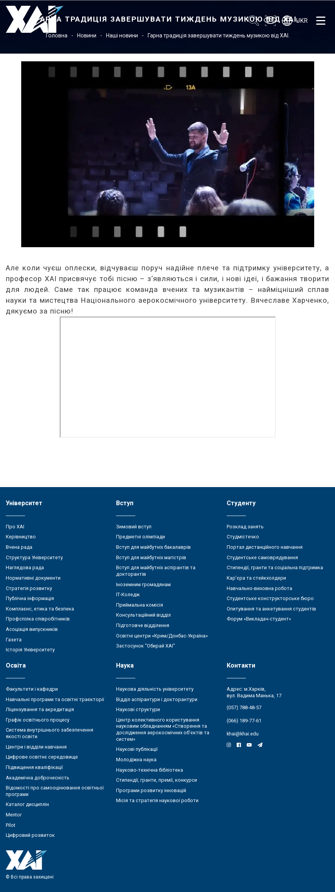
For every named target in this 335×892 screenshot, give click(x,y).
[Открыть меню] (320, 20)
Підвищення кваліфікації (34, 767)
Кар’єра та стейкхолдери (256, 578)
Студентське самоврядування (262, 557)
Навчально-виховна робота (259, 588)
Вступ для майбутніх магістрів (151, 557)
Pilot (10, 825)
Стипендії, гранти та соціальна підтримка (275, 567)
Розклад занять (245, 526)
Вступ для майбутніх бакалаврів (153, 547)
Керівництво (21, 537)
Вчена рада (19, 547)
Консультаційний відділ (143, 615)
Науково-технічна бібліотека (149, 770)
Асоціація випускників (32, 629)
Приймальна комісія (139, 605)
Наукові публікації (137, 749)
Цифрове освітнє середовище (42, 757)
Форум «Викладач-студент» (259, 619)
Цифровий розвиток (30, 835)
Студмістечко (243, 537)
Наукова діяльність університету (155, 689)
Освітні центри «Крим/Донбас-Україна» (162, 636)
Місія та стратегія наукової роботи (157, 800)
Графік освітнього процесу (37, 720)
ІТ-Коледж (128, 594)
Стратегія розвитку (29, 588)
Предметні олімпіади (140, 537)
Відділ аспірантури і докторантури (156, 699)
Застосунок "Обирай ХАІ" (145, 646)
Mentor (14, 815)
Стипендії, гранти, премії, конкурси (156, 780)
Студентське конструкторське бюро (270, 598)
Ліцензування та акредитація (40, 709)
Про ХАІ (15, 526)
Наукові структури (138, 709)
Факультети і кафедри (32, 689)
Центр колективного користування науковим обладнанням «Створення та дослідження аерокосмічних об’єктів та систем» (162, 729)
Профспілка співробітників (38, 619)
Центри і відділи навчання (36, 747)
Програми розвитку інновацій (151, 790)
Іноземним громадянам (143, 584)
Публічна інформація (30, 598)
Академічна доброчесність (37, 778)
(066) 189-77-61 (244, 720)
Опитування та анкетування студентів (271, 609)
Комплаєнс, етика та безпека (40, 609)
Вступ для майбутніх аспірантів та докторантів (155, 571)
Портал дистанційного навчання (265, 547)
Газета (14, 639)
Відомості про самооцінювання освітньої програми (55, 791)
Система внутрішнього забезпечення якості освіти (49, 733)
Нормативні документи (33, 578)
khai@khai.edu (243, 734)
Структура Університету (34, 557)
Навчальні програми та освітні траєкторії (55, 699)
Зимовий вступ (134, 526)
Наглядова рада (25, 567)
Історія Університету (30, 650)
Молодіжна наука (136, 759)
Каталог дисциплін (27, 804)
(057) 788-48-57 (244, 707)
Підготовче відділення (142, 625)
